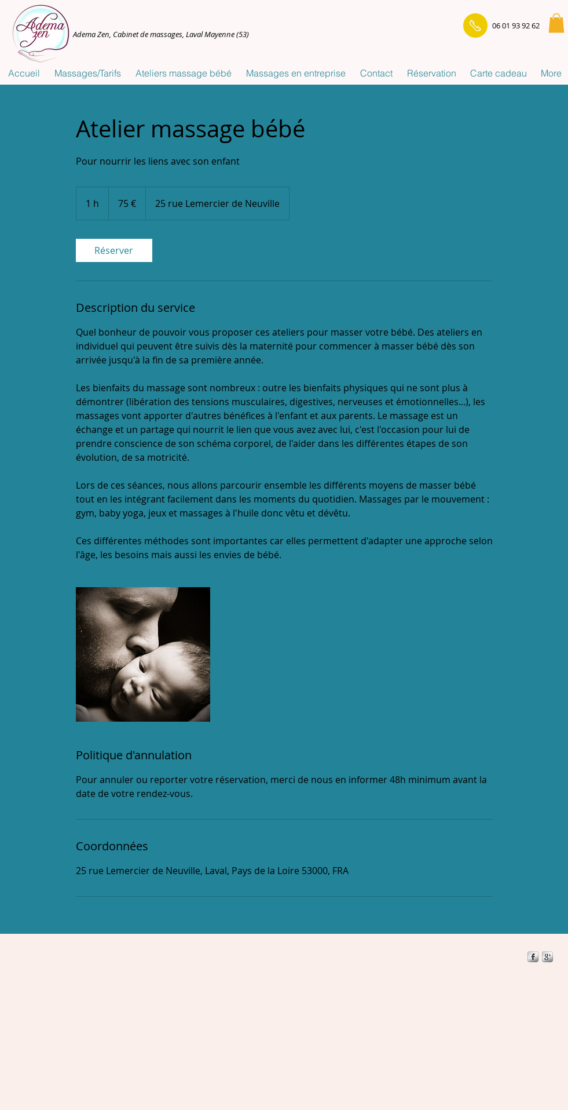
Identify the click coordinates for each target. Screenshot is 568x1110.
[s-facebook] (532, 956)
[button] (556, 22)
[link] (114, 250)
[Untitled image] (143, 654)
